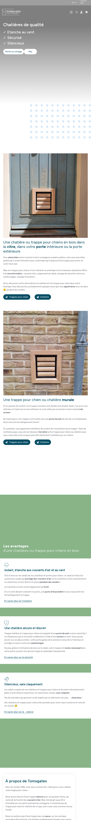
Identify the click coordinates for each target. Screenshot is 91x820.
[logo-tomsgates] (13, 12)
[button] (74, 3)
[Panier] (86, 12)
